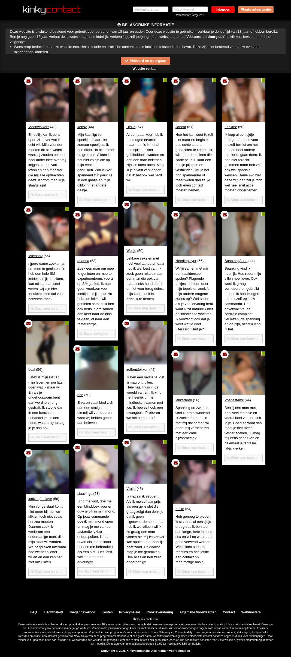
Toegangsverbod (82, 612)
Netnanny (165, 632)
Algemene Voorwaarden (197, 612)
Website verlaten (145, 69)
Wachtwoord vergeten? (190, 15)
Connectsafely (183, 632)
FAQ (33, 612)
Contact (229, 612)
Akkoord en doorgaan (145, 61)
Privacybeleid (129, 612)
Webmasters (251, 612)
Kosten (107, 612)
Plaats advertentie (256, 9)
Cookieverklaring (160, 612)
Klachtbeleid (53, 612)
